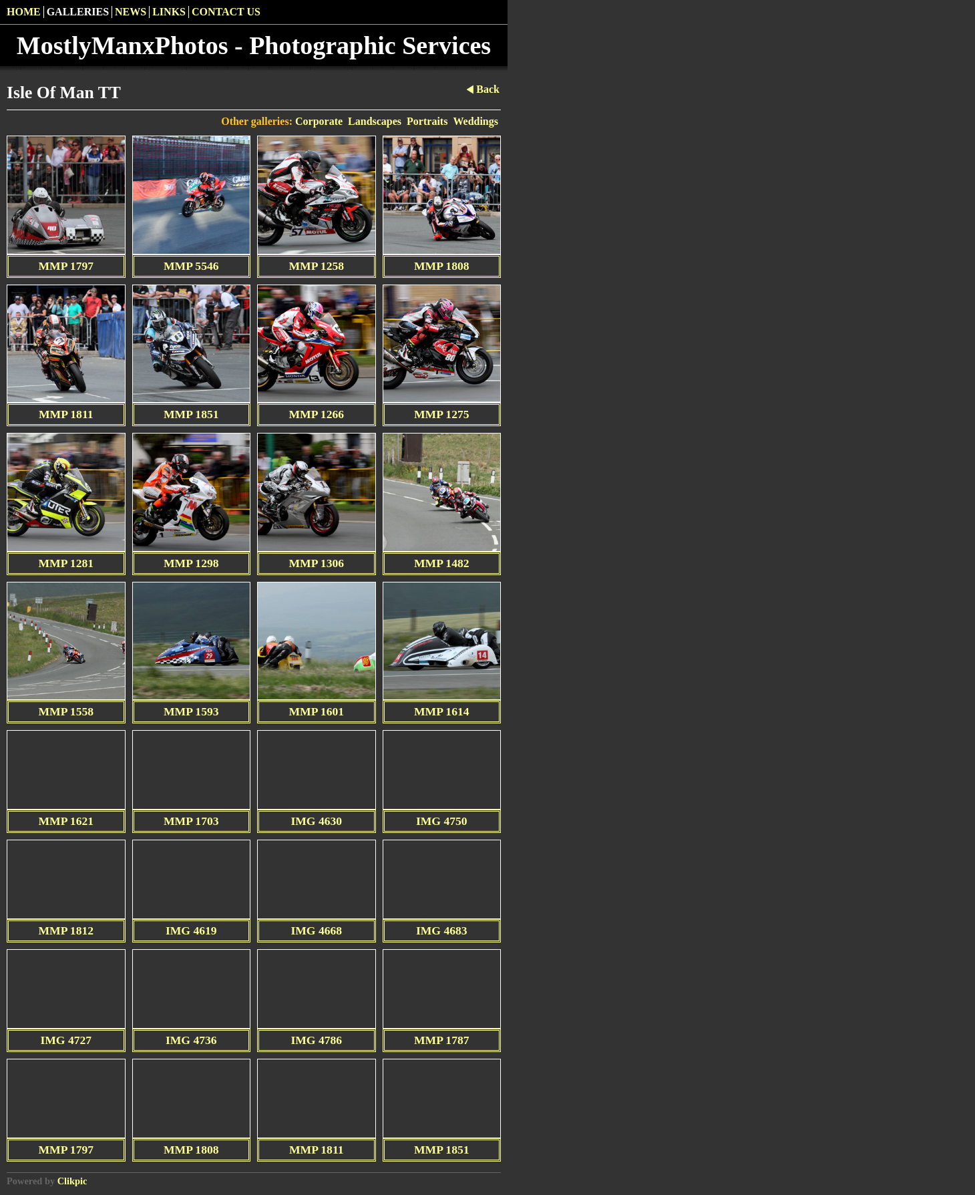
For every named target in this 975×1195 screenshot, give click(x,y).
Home (24, 11)
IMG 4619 (191, 930)
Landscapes (374, 121)
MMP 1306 (316, 563)
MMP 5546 (191, 266)
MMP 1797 (65, 266)
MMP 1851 (191, 414)
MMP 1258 (316, 266)
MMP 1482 (441, 563)
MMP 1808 (441, 266)
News (130, 11)
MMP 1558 (65, 711)
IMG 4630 (316, 821)
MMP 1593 (191, 711)
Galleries (78, 11)
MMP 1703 (191, 821)
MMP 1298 (191, 563)
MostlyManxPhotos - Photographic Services (254, 45)
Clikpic (72, 1181)
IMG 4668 (316, 930)
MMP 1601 (316, 711)
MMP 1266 (316, 414)
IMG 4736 (191, 1040)
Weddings (475, 121)
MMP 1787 (441, 1040)
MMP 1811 (66, 414)
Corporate (319, 121)
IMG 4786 (316, 1040)
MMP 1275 (441, 414)
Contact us (226, 11)
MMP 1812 (65, 930)
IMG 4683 (441, 930)
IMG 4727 (65, 1040)
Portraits (427, 121)
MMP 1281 (65, 563)
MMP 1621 (65, 821)
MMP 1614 (441, 711)
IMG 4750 (441, 821)
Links (169, 11)
